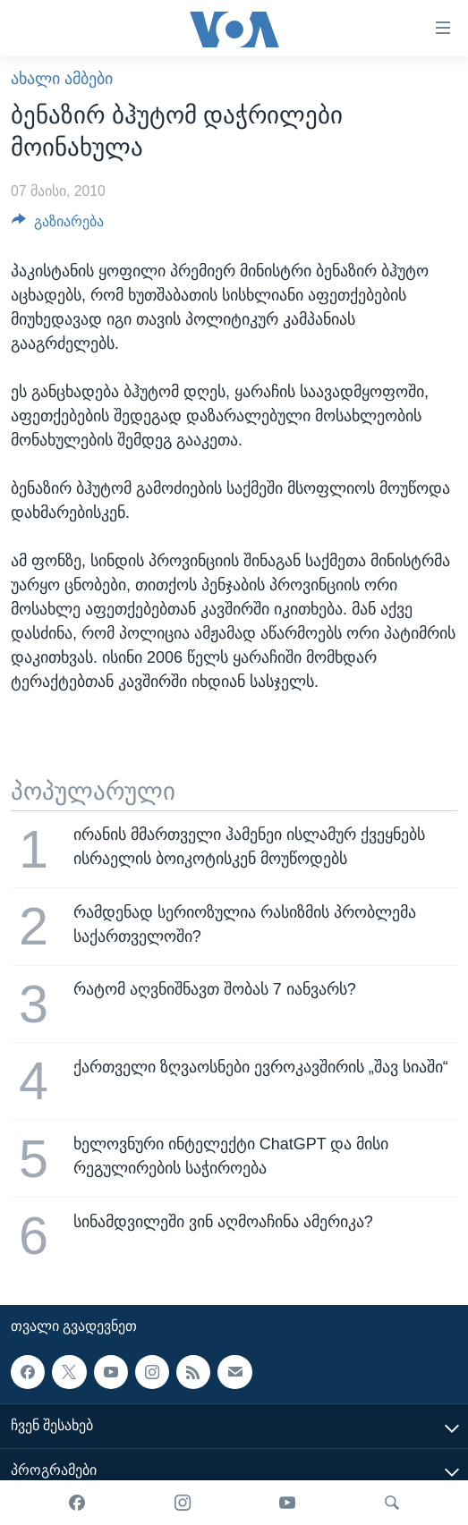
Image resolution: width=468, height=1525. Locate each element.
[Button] (58, 225)
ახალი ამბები (62, 79)
